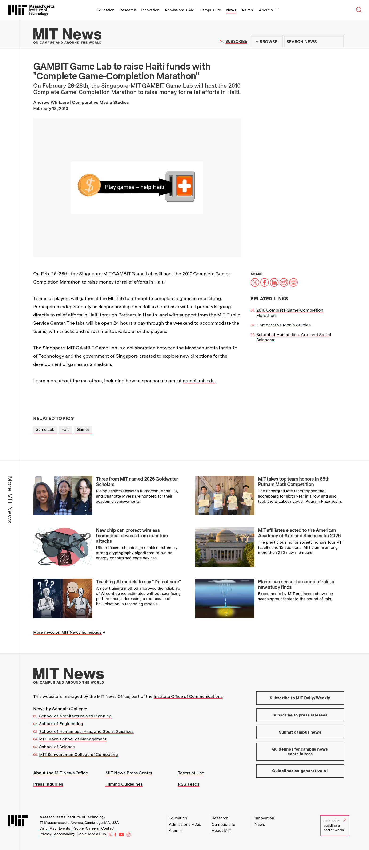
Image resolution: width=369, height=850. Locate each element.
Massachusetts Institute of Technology (72, 817)
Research (128, 10)
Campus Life (210, 10)
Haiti (65, 429)
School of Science (57, 746)
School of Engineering (61, 723)
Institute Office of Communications (188, 696)
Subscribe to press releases (300, 715)
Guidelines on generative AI (300, 770)
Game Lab (45, 429)
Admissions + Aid (179, 10)
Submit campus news (300, 732)
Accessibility (64, 834)
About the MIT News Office (60, 772)
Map (52, 828)
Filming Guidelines (124, 784)
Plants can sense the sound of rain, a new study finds (296, 584)
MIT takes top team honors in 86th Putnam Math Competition (293, 481)
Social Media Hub (91, 834)
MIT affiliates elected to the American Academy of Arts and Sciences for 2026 (299, 532)
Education (105, 10)
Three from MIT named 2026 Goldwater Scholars (137, 481)
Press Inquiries (48, 784)
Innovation (150, 10)
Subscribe (236, 41)
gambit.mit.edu (199, 380)
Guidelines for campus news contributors (300, 751)
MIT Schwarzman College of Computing (78, 754)
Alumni (247, 10)
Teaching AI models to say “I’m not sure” (138, 582)
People (78, 828)
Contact (108, 828)
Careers (92, 828)
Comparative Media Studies (283, 324)
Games (83, 429)
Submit (337, 41)
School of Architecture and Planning (75, 715)
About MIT (268, 10)
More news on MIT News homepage (67, 632)
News (231, 10)
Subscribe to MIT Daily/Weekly (300, 698)
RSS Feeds (188, 784)
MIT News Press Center (128, 772)
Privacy (46, 834)
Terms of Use (191, 772)
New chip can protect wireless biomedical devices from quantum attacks (132, 535)
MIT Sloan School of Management (73, 738)
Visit (43, 828)
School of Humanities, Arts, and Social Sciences (86, 731)
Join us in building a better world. (335, 825)
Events (64, 828)
